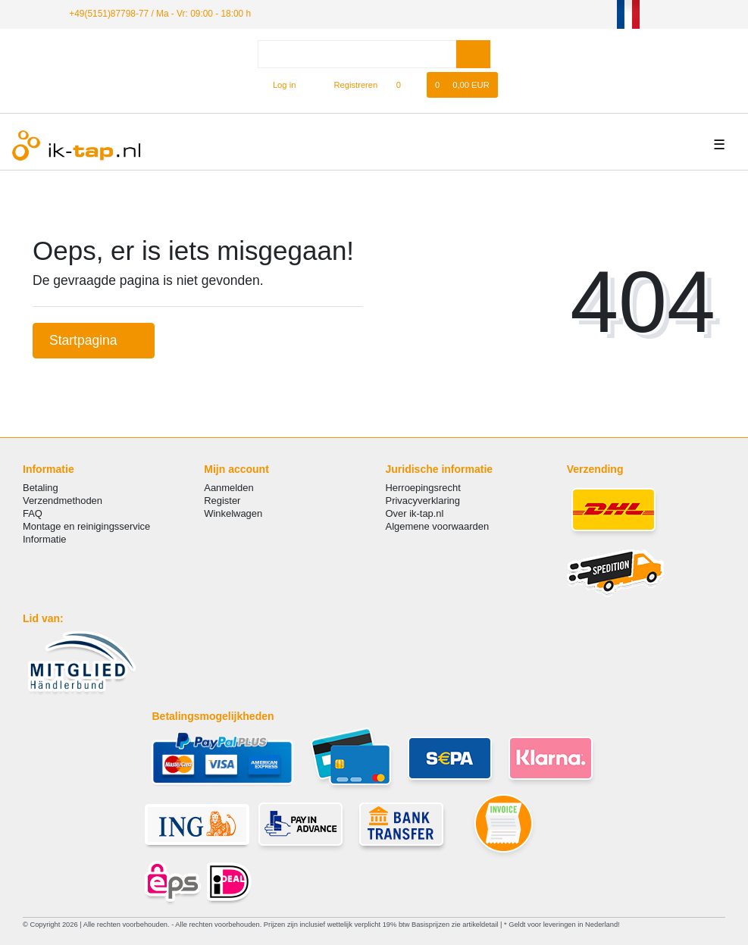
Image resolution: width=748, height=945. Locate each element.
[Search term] (357, 54)
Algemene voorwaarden (438, 526)
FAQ (32, 513)
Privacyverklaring (423, 500)
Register (222, 500)
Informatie (45, 539)
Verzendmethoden (62, 500)
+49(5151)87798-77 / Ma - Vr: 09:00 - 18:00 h (160, 13)
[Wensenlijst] (405, 85)
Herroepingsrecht (423, 487)
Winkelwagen (233, 513)
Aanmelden (228, 487)
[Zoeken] (473, 54)
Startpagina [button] (93, 340)
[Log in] (278, 85)
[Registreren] (347, 85)
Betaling (40, 487)
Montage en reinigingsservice (86, 526)
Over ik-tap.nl (415, 513)
